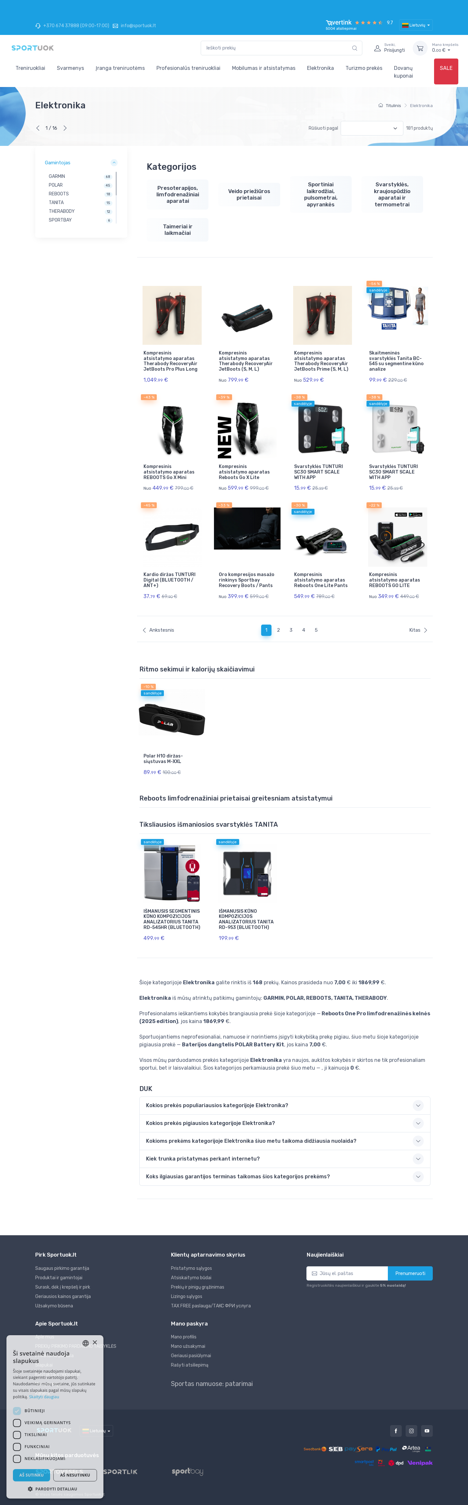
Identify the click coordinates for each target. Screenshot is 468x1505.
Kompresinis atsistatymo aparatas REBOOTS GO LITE (394, 580)
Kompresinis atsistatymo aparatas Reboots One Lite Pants (321, 580)
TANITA (56, 202)
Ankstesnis (158, 630)
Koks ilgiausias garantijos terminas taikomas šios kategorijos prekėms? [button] (238, 1176)
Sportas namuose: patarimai (212, 1384)
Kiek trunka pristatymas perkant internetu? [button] (203, 1159)
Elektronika (320, 68)
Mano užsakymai (188, 1346)
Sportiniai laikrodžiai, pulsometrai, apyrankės (320, 194)
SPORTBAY (60, 220)
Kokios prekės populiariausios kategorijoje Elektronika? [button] (217, 1105)
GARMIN (57, 176)
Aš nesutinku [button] (75, 1475)
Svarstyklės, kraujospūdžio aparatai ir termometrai (392, 194)
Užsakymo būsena (54, 1306)
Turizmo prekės (364, 68)
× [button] (94, 1342)
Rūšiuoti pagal (323, 128)
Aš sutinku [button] (31, 1475)
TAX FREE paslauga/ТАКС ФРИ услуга (211, 1306)
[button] (55, 1489)
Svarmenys (70, 68)
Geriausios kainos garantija (63, 1296)
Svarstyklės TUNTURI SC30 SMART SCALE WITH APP (318, 472)
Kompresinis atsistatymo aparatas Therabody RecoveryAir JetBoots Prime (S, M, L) (321, 361)
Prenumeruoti (410, 1273)
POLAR (56, 185)
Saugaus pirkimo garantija (62, 1268)
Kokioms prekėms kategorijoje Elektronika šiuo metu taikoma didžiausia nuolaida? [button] (251, 1141)
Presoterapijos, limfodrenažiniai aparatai (177, 194)
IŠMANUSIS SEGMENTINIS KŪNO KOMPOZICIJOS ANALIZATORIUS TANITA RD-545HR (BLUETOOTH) (172, 919)
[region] (81, 198)
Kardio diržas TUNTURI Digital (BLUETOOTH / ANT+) (170, 580)
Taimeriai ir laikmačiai (178, 229)
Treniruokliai (30, 68)
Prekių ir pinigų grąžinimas (197, 1287)
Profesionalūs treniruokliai (188, 68)
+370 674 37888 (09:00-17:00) (72, 25)
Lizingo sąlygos (186, 1296)
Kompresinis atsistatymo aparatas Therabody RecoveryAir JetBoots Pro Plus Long (170, 361)
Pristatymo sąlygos (191, 1268)
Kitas (418, 630)
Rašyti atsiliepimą (189, 1365)
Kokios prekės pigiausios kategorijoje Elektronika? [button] (210, 1123)
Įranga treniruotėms (120, 68)
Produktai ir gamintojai (58, 1278)
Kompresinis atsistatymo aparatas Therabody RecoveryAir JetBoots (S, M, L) (246, 361)
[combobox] (281, 48)
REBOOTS (59, 194)
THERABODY (62, 211)
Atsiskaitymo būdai (191, 1278)
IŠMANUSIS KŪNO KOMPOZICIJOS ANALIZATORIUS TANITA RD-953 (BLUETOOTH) (246, 919)
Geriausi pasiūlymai (191, 1355)
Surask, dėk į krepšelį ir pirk (62, 1287)
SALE (446, 68)
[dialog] (54, 1417)
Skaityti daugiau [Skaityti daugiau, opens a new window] (44, 1397)
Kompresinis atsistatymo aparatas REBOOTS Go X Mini (169, 472)
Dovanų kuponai (403, 72)
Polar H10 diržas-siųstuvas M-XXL (163, 758)
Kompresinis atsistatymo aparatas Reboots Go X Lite (244, 472)
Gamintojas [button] (57, 163)
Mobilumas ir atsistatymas (263, 68)
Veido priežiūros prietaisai (249, 194)
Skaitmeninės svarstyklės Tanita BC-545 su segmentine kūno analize (396, 361)
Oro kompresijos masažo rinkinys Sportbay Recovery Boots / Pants (246, 580)
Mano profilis (184, 1337)
